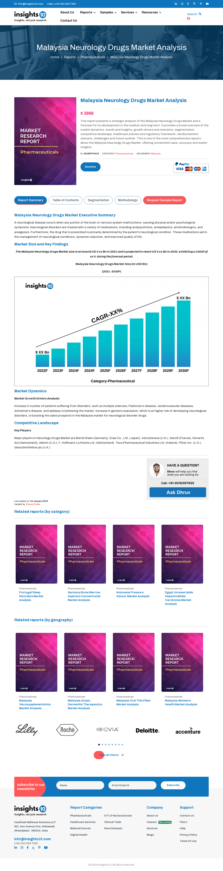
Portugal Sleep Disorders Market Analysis (31, 596)
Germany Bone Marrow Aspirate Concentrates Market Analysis (84, 596)
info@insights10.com (28, 4)
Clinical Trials (112, 822)
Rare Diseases (113, 828)
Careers (159, 822)
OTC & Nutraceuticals (118, 815)
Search (192, 14)
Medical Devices (80, 828)
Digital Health (78, 834)
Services (127, 12)
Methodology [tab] (128, 200)
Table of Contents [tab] (65, 200)
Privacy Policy (188, 834)
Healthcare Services (82, 822)
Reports (86, 12)
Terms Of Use (188, 841)
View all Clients (112, 755)
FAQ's (183, 822)
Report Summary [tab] (30, 200)
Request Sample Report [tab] (164, 200)
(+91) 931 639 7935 (26, 843)
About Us (67, 12)
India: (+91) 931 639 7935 (61, 4)
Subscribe (173, 785)
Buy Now (90, 167)
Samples (106, 12)
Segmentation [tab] (98, 200)
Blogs (150, 834)
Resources (150, 12)
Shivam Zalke (33, 504)
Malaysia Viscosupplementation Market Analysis (35, 704)
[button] (99, 744)
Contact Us (68, 20)
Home (54, 57)
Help (183, 828)
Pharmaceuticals (93, 57)
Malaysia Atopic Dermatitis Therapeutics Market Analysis (85, 704)
